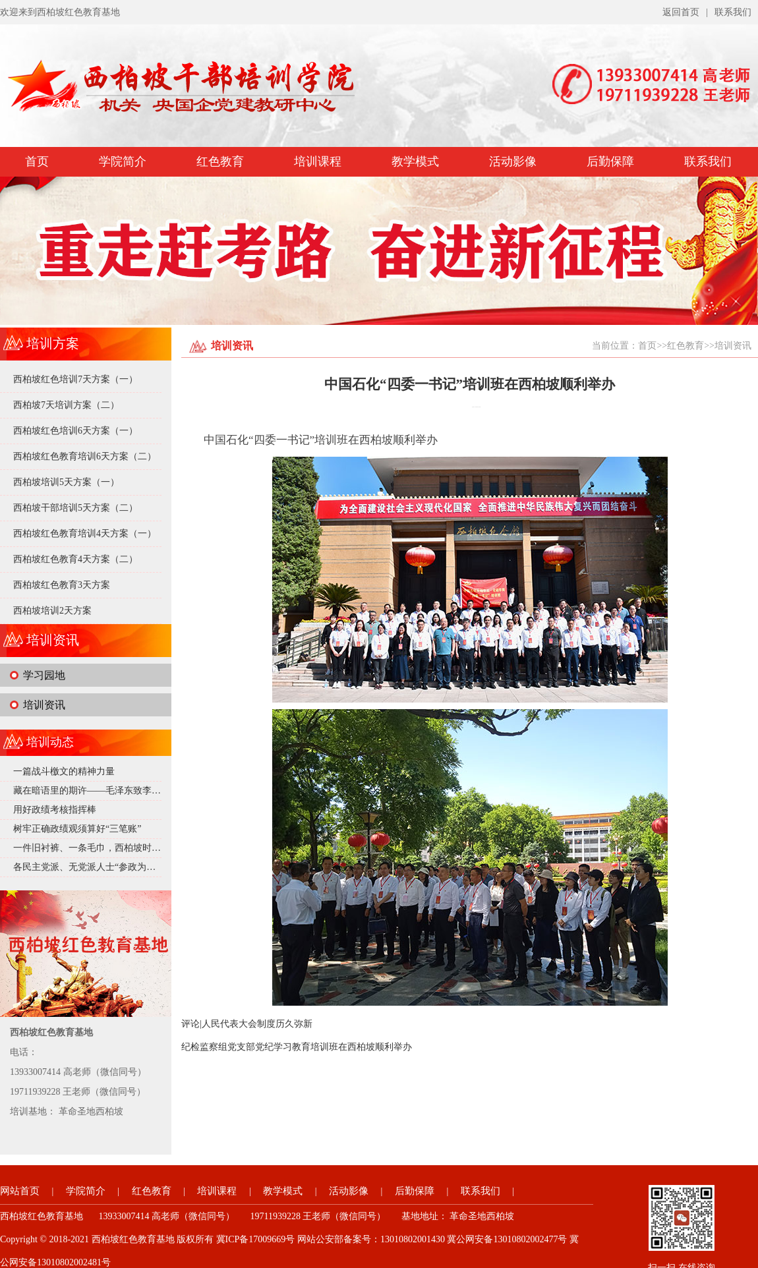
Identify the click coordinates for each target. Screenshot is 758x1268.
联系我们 (732, 12)
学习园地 (44, 675)
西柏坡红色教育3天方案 (61, 585)
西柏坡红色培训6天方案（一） (75, 431)
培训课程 (317, 161)
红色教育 (220, 161)
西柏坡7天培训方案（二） (66, 405)
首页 (37, 161)
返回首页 (680, 12)
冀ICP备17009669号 (255, 1239)
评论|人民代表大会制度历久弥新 (246, 1024)
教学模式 (415, 161)
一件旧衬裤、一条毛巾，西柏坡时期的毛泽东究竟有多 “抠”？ (138, 848)
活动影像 (513, 161)
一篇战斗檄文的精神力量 (64, 771)
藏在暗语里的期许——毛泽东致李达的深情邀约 (110, 790)
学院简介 (122, 161)
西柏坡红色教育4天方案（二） (75, 559)
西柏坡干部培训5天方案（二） (75, 508)
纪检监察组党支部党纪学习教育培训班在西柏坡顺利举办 (296, 1047)
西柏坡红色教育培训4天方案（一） (84, 533)
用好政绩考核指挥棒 (54, 810)
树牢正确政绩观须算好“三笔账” (77, 829)
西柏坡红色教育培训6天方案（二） (84, 456)
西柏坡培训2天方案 (52, 611)
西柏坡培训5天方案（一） (66, 482)
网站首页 (20, 1191)
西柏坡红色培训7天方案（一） (75, 379)
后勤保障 (610, 161)
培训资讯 (44, 704)
